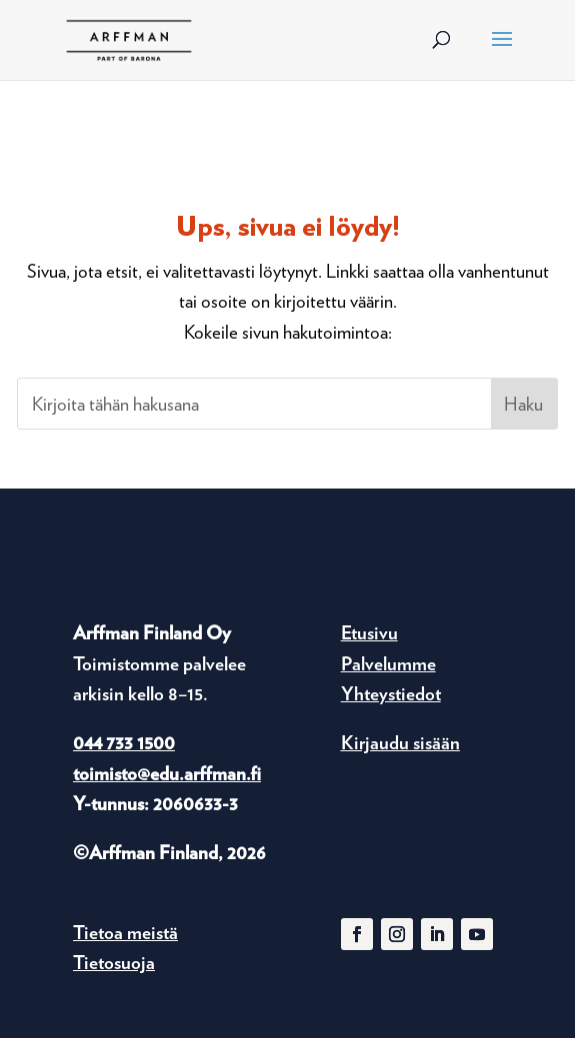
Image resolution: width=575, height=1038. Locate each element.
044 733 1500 (124, 742)
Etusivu (369, 632)
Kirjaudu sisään (400, 742)
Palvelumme (388, 663)
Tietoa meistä (125, 932)
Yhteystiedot (391, 693)
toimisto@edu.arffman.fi (167, 773)
